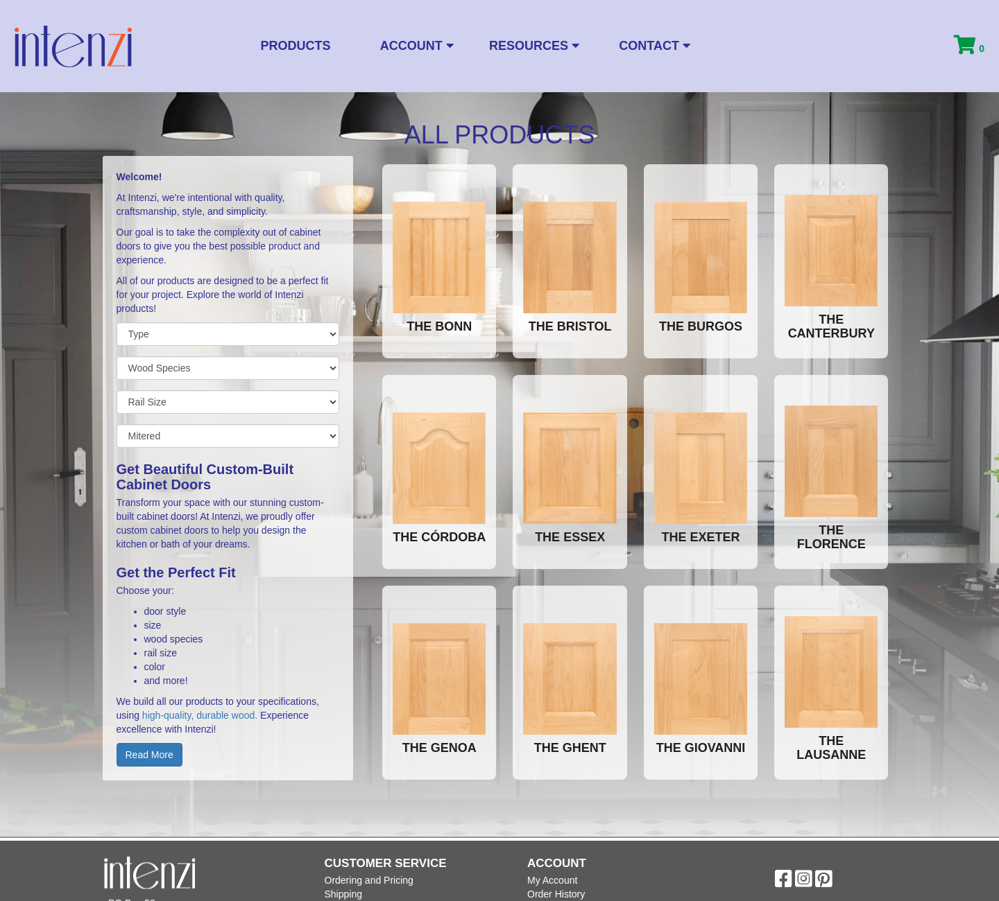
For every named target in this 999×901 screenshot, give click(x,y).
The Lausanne (831, 748)
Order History (556, 894)
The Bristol (570, 326)
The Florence (831, 537)
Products (296, 46)
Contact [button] (654, 46)
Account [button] (417, 46)
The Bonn (439, 326)
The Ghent (570, 748)
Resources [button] (534, 46)
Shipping (344, 894)
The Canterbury (831, 326)
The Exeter (700, 537)
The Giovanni (701, 748)
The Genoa (439, 748)
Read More (149, 754)
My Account (552, 880)
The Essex (570, 537)
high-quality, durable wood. (201, 715)
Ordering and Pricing (369, 880)
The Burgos (700, 326)
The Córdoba (439, 537)
